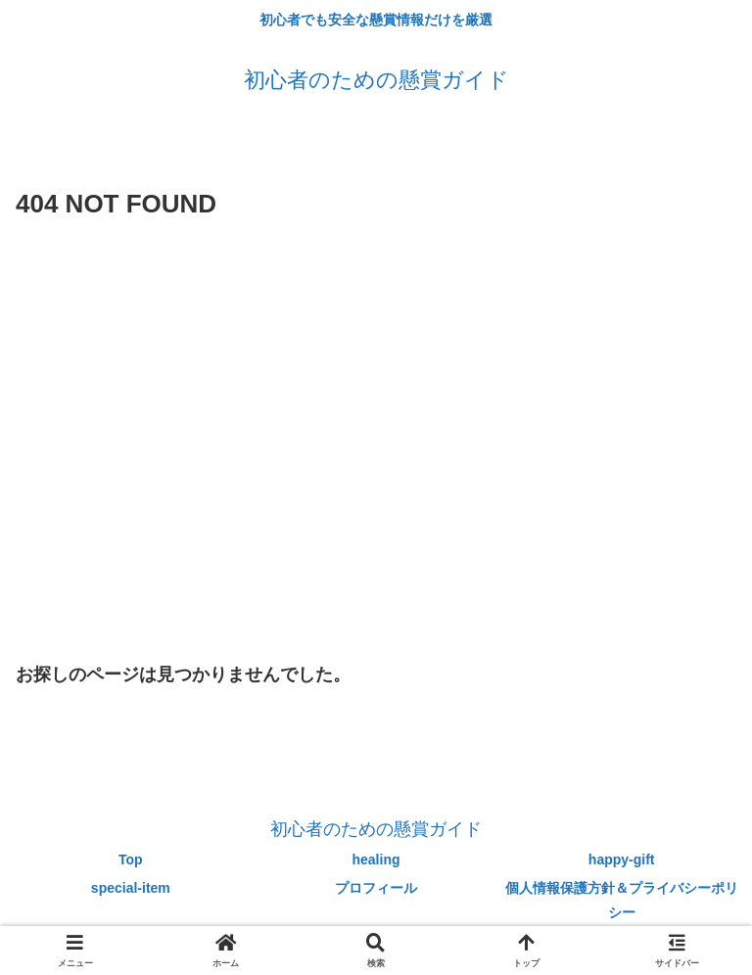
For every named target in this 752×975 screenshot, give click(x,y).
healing (376, 859)
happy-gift (621, 859)
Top (130, 859)
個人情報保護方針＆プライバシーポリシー (621, 900)
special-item (130, 888)
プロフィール (376, 888)
